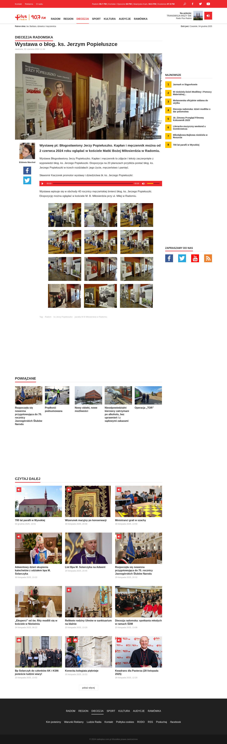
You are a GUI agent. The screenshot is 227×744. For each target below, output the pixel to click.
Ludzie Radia (94, 722)
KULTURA (110, 19)
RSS (150, 722)
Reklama (29, 4)
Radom (48, 317)
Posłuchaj (161, 722)
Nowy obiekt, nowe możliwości (88, 399)
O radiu (39, 4)
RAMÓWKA (141, 19)
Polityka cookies (125, 722)
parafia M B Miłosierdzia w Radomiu (91, 317)
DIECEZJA (83, 19)
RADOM (55, 19)
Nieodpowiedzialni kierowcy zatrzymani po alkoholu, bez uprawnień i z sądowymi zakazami (118, 404)
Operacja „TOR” (148, 397)
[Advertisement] (100, 340)
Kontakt (18, 4)
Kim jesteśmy (53, 722)
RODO (141, 722)
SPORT (96, 19)
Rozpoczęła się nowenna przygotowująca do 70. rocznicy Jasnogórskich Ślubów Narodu (28, 406)
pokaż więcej (88, 687)
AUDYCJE (125, 19)
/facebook (175, 722)
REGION (68, 19)
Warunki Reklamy (74, 722)
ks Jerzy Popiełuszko (63, 317)
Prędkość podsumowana (58, 399)
